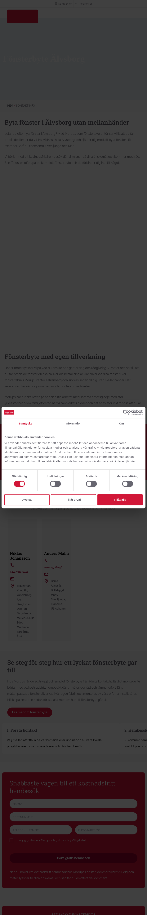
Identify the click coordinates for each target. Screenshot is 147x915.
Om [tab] (121, 423)
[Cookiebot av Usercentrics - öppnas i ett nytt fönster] (126, 412)
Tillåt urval (73, 499)
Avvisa (27, 499)
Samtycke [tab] (25, 423)
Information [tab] (73, 423)
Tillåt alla (120, 499)
